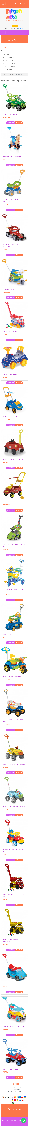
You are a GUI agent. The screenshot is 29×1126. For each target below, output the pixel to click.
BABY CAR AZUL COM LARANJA (13, 417)
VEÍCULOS (10, 74)
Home (4, 74)
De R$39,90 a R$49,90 (9, 63)
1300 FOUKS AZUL (8, 984)
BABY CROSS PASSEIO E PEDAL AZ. (14, 807)
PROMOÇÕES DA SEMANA (14, 39)
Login (14, 3)
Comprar (19, 122)
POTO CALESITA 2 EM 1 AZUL (12, 157)
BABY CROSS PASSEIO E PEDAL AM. (14, 764)
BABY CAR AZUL (8, 634)
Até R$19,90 (6, 54)
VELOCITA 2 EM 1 (8, 289)
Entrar (15, 26)
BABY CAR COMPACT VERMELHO (13, 459)
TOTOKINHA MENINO (10, 374)
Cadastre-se (21, 28)
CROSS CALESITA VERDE (11, 114)
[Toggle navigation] (3, 3)
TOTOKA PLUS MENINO (10, 332)
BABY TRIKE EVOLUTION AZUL (13, 677)
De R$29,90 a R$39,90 (9, 60)
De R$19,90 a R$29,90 (9, 57)
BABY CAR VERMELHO (10, 502)
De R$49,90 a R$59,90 (9, 66)
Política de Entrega (14, 1089)
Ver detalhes (10, 122)
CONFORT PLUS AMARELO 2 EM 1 (13, 1026)
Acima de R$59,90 (8, 69)
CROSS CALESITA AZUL (10, 1069)
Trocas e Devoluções (14, 1091)
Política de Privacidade (15, 1088)
